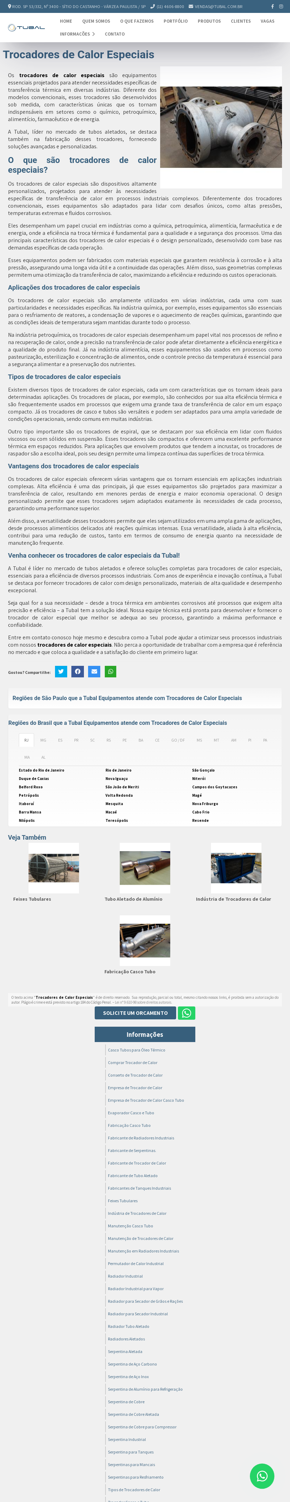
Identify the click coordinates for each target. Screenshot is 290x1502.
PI (249, 740)
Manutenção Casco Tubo (130, 1225)
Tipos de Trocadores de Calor (134, 1489)
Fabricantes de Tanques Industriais (139, 1188)
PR (76, 740)
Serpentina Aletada (125, 1351)
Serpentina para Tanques (131, 1452)
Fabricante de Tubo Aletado (133, 1175)
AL (43, 757)
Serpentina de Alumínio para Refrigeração (145, 1389)
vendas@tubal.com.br (219, 6)
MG (43, 740)
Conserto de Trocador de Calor (135, 1075)
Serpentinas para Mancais (131, 1464)
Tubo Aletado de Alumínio (133, 899)
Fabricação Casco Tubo (129, 971)
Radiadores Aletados (126, 1338)
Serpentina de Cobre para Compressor (142, 1426)
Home (66, 21)
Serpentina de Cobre (126, 1401)
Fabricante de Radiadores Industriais (141, 1137)
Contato (115, 34)
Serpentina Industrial (127, 1439)
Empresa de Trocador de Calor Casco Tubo (146, 1100)
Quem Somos (96, 21)
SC (92, 740)
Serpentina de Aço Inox (128, 1376)
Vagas (267, 21)
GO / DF (178, 740)
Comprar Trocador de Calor (132, 1062)
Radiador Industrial (125, 1276)
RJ (26, 740)
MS (199, 740)
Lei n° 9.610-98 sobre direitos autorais (143, 1002)
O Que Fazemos (137, 21)
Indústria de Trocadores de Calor (233, 899)
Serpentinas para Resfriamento (136, 1477)
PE (125, 740)
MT (216, 740)
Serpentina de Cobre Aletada (133, 1414)
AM (233, 740)
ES (60, 740)
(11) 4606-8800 (170, 6)
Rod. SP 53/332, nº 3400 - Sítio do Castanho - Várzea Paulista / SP (79, 6)
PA (265, 740)
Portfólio (176, 21)
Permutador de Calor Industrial (136, 1263)
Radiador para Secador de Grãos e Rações (145, 1301)
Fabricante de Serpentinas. (132, 1150)
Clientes (241, 21)
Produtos (209, 21)
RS (109, 740)
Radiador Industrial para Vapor (136, 1288)
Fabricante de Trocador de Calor (137, 1163)
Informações (77, 34)
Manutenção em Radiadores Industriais (143, 1251)
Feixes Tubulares (32, 899)
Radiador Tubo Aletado (128, 1326)
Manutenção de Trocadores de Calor (140, 1238)
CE (157, 740)
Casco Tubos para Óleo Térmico (136, 1050)
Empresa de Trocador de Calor (135, 1087)
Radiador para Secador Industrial (138, 1313)
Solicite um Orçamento (135, 1013)
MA (27, 757)
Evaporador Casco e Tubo (131, 1112)
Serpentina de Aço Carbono (132, 1364)
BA (141, 740)
